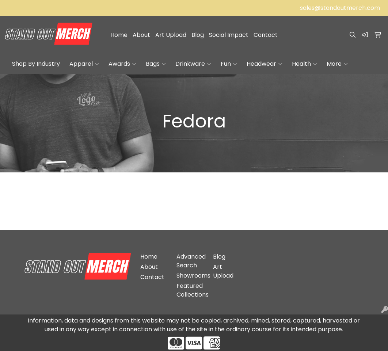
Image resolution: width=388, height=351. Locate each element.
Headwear (264, 64)
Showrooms (190, 275)
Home (119, 35)
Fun (229, 64)
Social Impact (228, 35)
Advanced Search (190, 261)
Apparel (84, 64)
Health (304, 64)
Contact (266, 35)
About (141, 35)
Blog (197, 35)
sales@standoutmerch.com (340, 8)
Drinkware (193, 64)
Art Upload (170, 35)
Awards (122, 64)
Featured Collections (190, 290)
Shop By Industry (36, 64)
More (337, 64)
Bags (156, 64)
